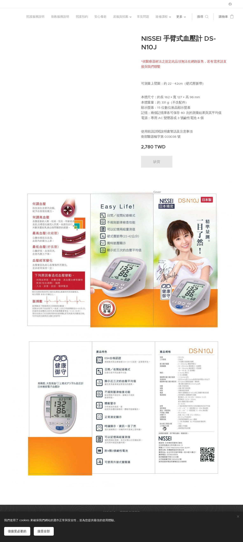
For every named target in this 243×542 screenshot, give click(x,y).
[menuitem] (34, 17)
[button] (203, 17)
